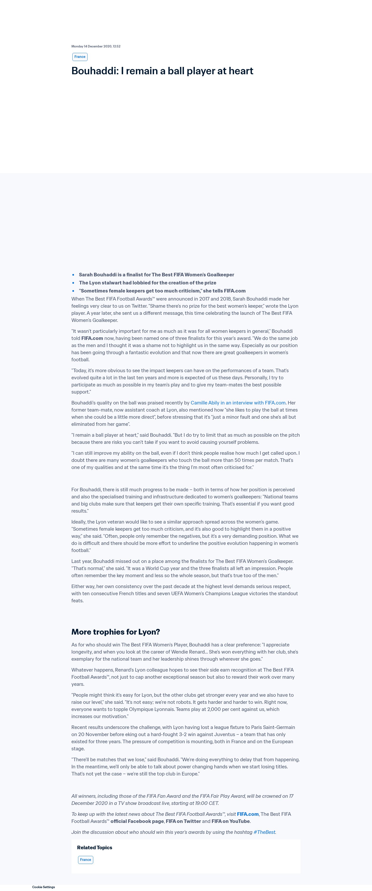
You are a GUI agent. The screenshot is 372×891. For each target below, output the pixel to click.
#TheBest (264, 832)
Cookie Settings (43, 887)
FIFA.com (248, 814)
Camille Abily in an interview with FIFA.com (238, 403)
